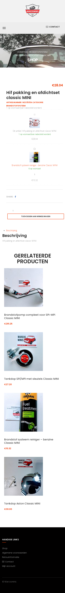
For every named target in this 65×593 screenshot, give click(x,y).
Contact (53, 27)
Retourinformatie (10, 557)
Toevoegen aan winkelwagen (35, 216)
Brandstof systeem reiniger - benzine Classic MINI (35, 165)
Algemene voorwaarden (14, 552)
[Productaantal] (34, 174)
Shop (4, 548)
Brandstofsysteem (38, 51)
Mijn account (8, 566)
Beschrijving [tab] (11, 230)
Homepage (23, 51)
